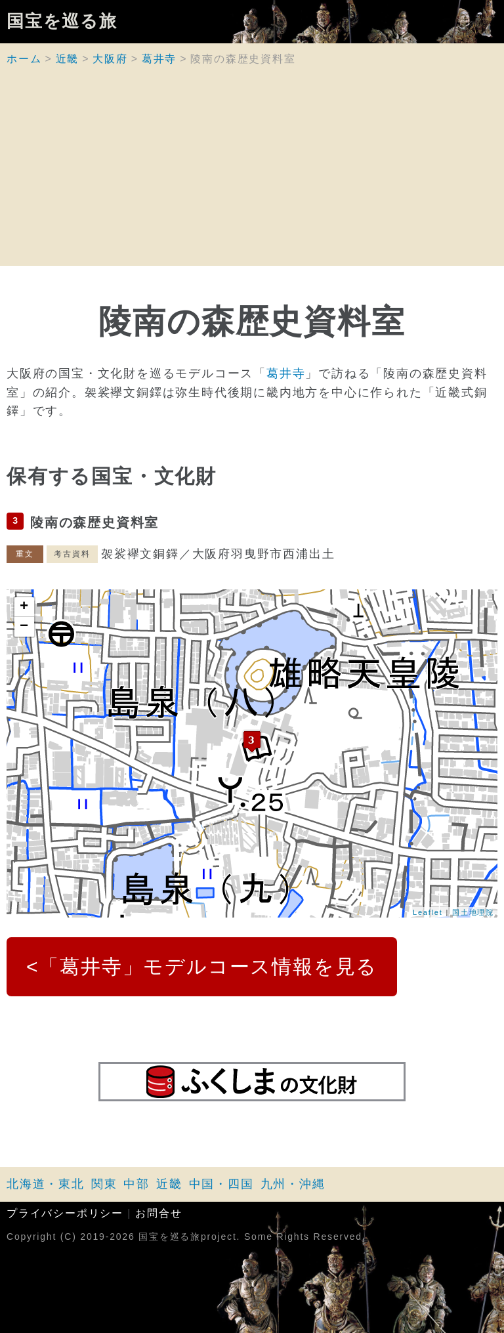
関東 (104, 1184)
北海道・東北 (46, 1184)
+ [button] (25, 607)
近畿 (67, 58)
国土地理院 (473, 912)
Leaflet (428, 912)
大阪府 (110, 58)
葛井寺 (159, 58)
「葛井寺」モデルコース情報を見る (208, 966)
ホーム (24, 58)
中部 (136, 1184)
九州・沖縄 (293, 1184)
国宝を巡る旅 (62, 21)
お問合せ (158, 1213)
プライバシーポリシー (65, 1213)
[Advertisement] (252, 174)
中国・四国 (221, 1184)
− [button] (25, 627)
